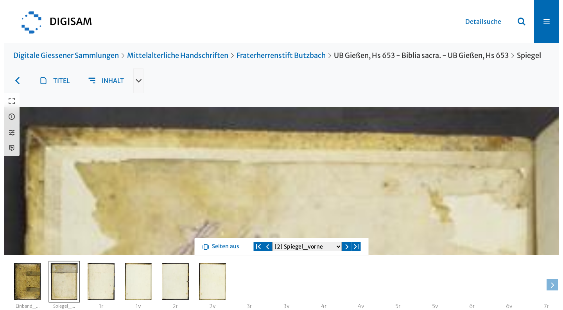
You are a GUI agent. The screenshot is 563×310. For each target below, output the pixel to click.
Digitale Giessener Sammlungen (66, 55)
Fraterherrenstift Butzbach (281, 55)
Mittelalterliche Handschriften (177, 55)
